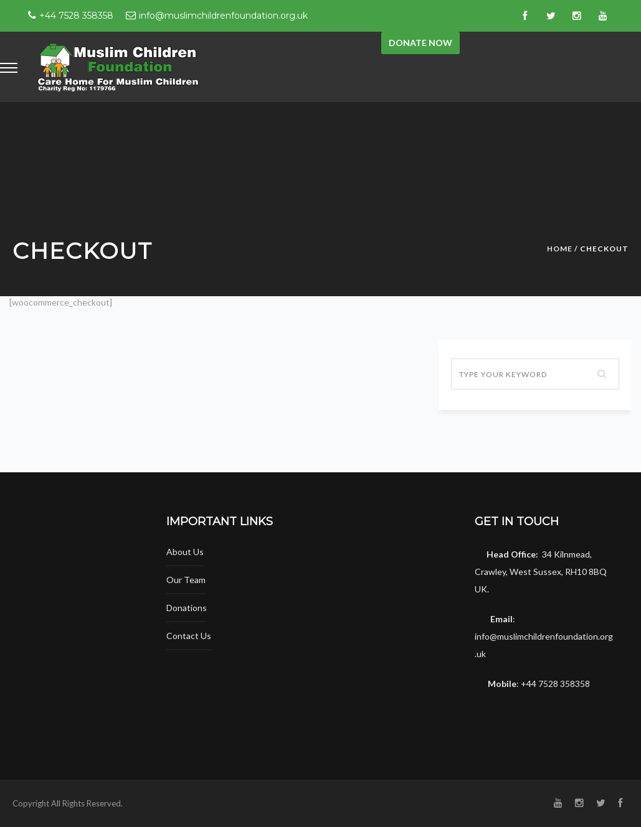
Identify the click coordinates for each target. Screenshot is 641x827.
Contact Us (188, 635)
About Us (185, 551)
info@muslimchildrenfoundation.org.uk (223, 15)
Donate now (420, 42)
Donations (186, 607)
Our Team (186, 579)
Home (559, 248)
